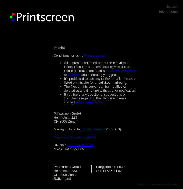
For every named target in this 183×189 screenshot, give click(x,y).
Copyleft (74, 75)
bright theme (168, 11)
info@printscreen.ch (111, 167)
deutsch (172, 6)
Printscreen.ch (95, 55)
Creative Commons (121, 71)
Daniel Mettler (93, 129)
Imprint (174, 184)
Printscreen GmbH (89, 102)
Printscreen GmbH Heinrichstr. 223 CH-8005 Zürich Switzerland (67, 173)
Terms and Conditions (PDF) (75, 137)
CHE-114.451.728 (80, 145)
